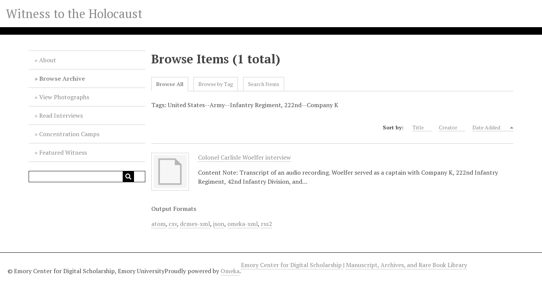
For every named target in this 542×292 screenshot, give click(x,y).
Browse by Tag (215, 84)
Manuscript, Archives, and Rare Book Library (406, 265)
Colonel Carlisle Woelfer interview (244, 157)
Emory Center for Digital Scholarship (292, 265)
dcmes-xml (195, 224)
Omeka (230, 271)
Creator (452, 127)
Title (422, 127)
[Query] (87, 176)
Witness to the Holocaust (74, 14)
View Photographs (64, 97)
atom (158, 224)
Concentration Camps (69, 134)
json (218, 224)
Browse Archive (62, 78)
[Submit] (128, 176)
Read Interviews (61, 115)
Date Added (490, 127)
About (47, 60)
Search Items (263, 84)
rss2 (266, 224)
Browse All (169, 84)
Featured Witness (63, 152)
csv (173, 224)
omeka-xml (242, 224)
